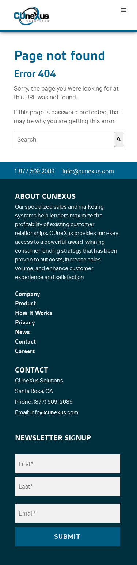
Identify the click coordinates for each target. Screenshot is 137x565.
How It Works (33, 313)
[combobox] (64, 139)
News (22, 332)
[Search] (118, 139)
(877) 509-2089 (53, 401)
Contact (25, 341)
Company (27, 294)
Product (25, 303)
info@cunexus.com (88, 171)
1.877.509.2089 (34, 171)
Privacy (25, 322)
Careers (25, 351)
